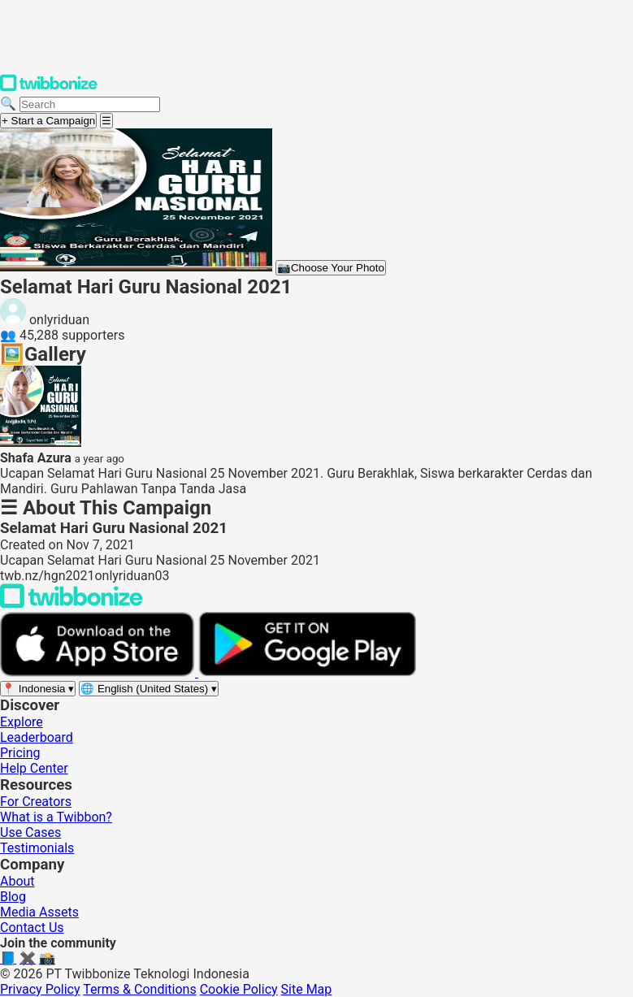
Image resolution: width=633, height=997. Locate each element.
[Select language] (149, 688)
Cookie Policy (239, 989)
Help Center (34, 768)
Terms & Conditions (140, 989)
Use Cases (30, 832)
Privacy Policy (40, 989)
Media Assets (39, 912)
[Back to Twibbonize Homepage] (71, 604)
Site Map (306, 989)
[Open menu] (106, 120)
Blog (13, 896)
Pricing (20, 753)
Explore (21, 722)
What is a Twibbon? (56, 817)
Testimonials (37, 848)
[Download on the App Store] (99, 672)
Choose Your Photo (330, 268)
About (17, 881)
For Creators (36, 801)
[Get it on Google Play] (307, 672)
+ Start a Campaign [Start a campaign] (48, 121)
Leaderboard (36, 737)
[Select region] (38, 688)
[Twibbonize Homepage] (49, 88)
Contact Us (32, 927)
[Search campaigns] (90, 104)
